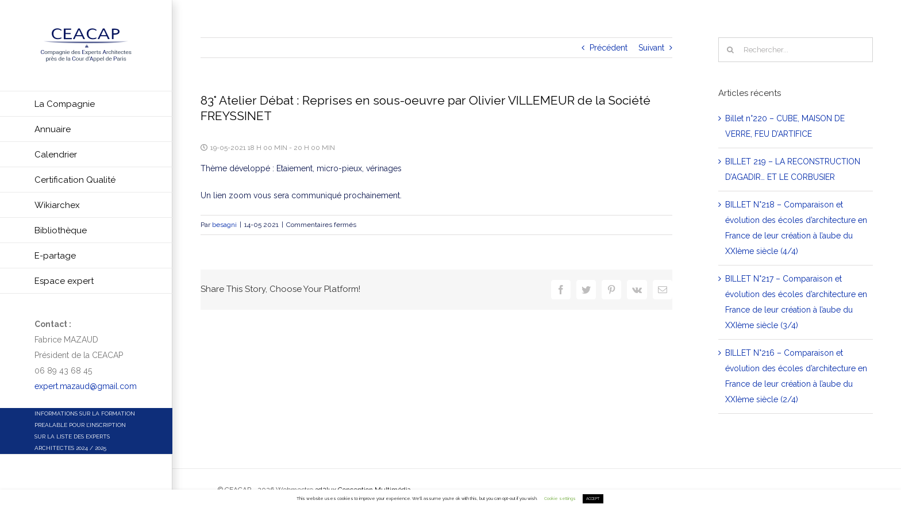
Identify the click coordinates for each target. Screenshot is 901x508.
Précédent (608, 47)
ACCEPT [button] (593, 499)
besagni (224, 225)
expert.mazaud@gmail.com (85, 386)
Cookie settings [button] (560, 498)
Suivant (651, 47)
